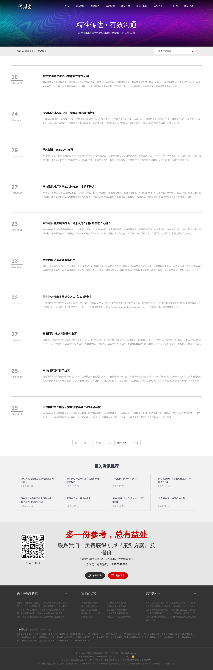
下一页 (98, 443)
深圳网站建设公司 (82, 637)
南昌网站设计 (85, 664)
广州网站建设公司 (64, 640)
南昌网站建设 (58, 664)
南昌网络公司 (120, 664)
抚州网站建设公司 (96, 634)
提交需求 (120, 575)
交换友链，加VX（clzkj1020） (43, 629)
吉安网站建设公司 (113, 634)
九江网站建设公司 (151, 634)
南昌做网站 (132, 664)
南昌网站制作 (72, 664)
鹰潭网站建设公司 (78, 634)
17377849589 (118, 564)
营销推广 (95, 6)
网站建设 (80, 6)
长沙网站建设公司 (64, 637)
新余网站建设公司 (29, 637)
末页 (109, 443)
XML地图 (166, 664)
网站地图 (157, 664)
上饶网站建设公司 (169, 634)
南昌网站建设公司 (24, 634)
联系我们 (188, 6)
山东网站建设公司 (154, 637)
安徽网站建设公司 (136, 637)
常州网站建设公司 (118, 637)
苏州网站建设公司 (100, 637)
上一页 (87, 443)
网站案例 (110, 6)
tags (173, 664)
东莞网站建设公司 (82, 640)
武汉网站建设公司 (46, 637)
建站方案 (125, 6)
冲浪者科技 (145, 664)
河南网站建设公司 (171, 637)
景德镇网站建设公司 (132, 634)
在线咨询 (97, 575)
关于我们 (173, 6)
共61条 (136, 443)
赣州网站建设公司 (42, 634)
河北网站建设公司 (46, 640)
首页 (67, 6)
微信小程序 (141, 6)
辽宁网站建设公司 (29, 640)
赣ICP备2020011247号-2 (119, 656)
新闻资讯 (158, 6)
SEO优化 (41, 51)
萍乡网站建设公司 (60, 634)
